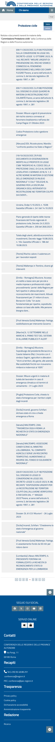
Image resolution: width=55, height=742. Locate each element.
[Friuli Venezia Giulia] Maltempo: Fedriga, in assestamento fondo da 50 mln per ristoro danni (34, 544)
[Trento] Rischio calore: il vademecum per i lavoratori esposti (33, 255)
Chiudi (51, 17)
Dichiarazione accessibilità (16, 704)
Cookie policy (10, 700)
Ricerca (7, 724)
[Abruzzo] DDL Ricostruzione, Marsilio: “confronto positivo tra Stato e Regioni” (34, 145)
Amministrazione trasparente (17, 709)
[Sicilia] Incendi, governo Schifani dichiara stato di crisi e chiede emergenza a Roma (31, 413)
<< (16, 579)
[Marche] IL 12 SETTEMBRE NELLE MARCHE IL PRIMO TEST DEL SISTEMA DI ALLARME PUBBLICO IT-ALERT (34, 336)
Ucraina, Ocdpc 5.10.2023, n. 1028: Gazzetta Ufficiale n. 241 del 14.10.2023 (34, 206)
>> (43, 579)
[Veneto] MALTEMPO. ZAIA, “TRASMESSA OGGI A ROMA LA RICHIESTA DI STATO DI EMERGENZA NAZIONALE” (33, 429)
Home (7, 10)
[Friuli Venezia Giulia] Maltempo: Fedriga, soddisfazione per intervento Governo (34, 322)
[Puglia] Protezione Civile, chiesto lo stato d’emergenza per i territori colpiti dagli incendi (33, 398)
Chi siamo (24, 10)
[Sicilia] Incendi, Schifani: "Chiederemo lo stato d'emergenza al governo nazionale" (35, 529)
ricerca (48, 24)
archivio (47, 28)
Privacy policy (10, 695)
